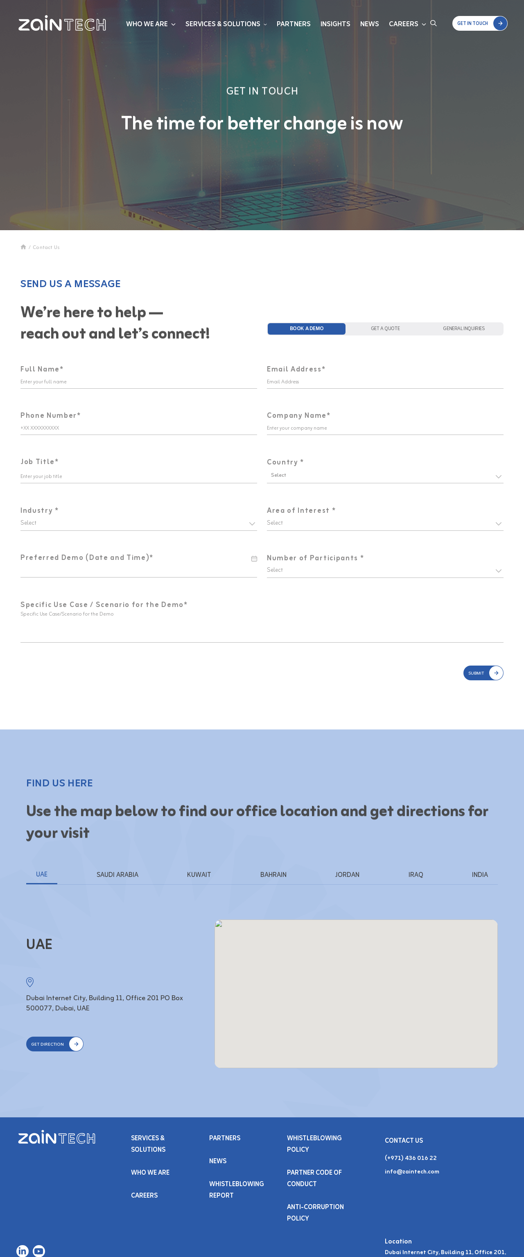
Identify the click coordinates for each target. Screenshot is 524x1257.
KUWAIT (199, 875)
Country (285, 462)
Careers (403, 24)
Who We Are (147, 24)
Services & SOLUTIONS (148, 1144)
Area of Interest (301, 511)
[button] (480, 23)
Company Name (299, 416)
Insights (335, 24)
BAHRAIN (273, 875)
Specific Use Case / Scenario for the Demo (104, 605)
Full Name (42, 369)
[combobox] (272, 475)
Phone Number (50, 416)
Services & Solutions (222, 24)
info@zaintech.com (412, 1172)
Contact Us (46, 247)
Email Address (296, 369)
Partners (294, 24)
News (369, 24)
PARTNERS (224, 1138)
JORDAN (347, 875)
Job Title (39, 462)
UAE (41, 875)
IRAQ (416, 875)
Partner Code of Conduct (314, 1178)
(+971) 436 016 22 (411, 1158)
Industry (39, 511)
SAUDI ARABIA (117, 875)
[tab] (307, 329)
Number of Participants (315, 558)
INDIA (480, 875)
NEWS (217, 1161)
